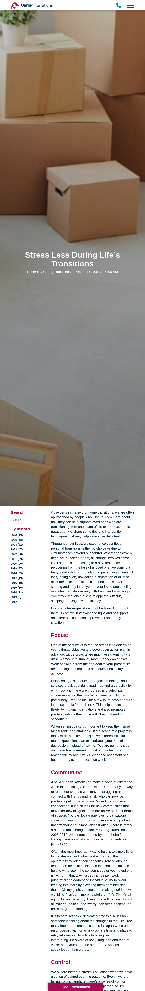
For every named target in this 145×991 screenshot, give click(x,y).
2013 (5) (16, 597)
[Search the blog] (27, 520)
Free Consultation (75, 987)
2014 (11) (17, 592)
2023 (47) (17, 549)
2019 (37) (17, 568)
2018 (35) (17, 573)
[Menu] (130, 5)
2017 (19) (17, 578)
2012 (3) (16, 601)
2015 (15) (17, 587)
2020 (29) (17, 563)
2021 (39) (17, 559)
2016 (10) (17, 582)
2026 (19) (17, 535)
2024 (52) (17, 544)
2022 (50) (17, 554)
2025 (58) (17, 539)
